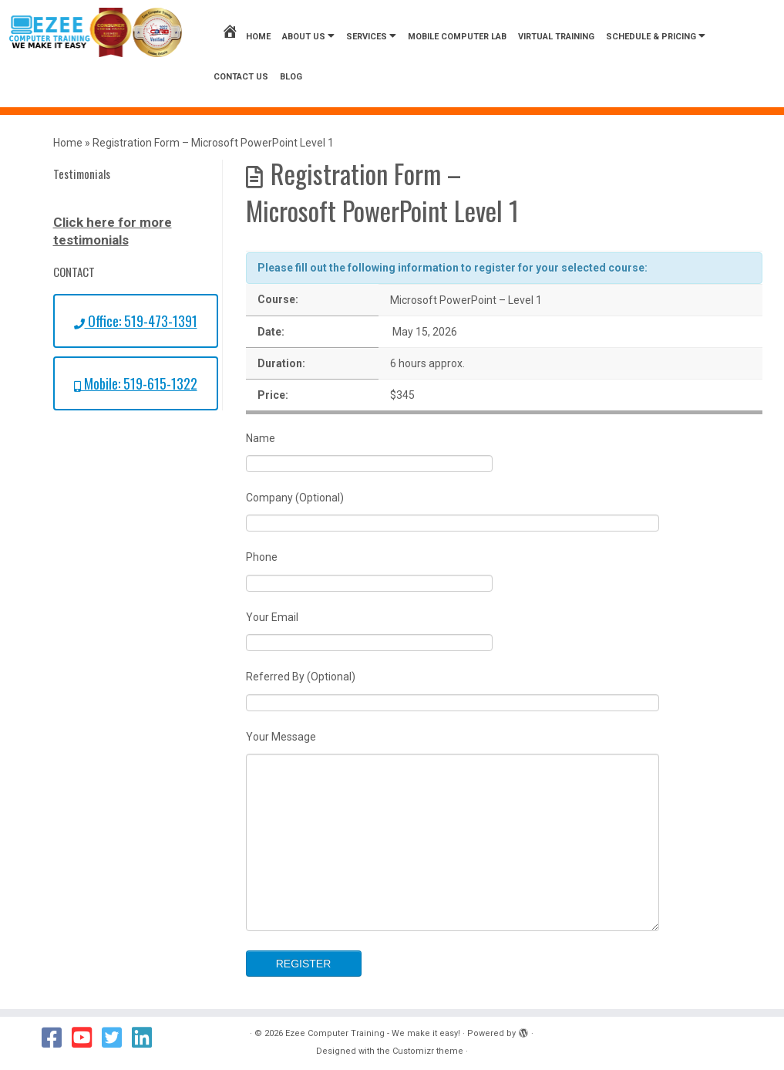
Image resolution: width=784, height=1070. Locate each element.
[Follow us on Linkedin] (147, 1037)
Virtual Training (556, 37)
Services (371, 36)
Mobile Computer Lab (457, 37)
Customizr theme (427, 1051)
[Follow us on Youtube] (87, 1037)
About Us (308, 36)
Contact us (241, 77)
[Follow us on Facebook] (57, 1037)
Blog (291, 77)
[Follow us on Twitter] (117, 1037)
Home (246, 37)
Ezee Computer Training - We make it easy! (372, 1033)
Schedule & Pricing (655, 36)
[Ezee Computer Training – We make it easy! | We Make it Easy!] (95, 32)
